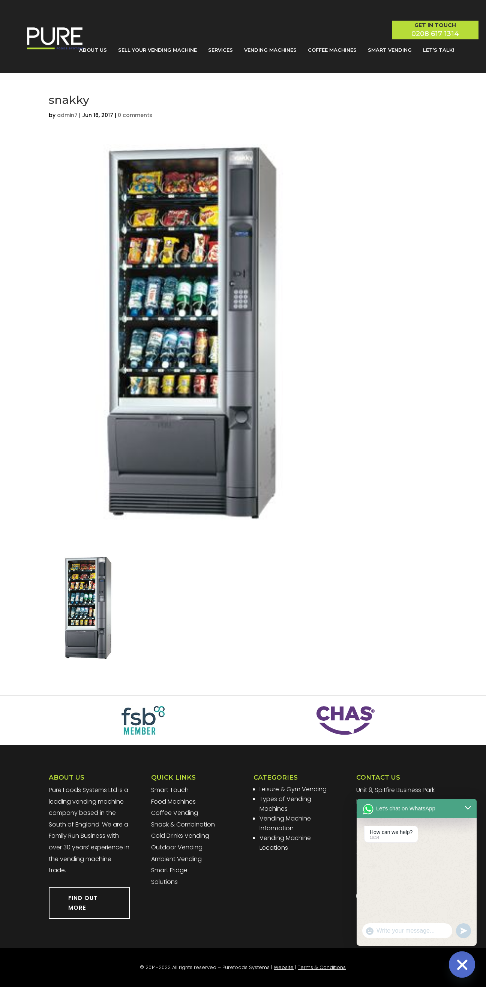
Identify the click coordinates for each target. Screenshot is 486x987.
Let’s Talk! (438, 50)
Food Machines (173, 801)
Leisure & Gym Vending (293, 789)
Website (284, 967)
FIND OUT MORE (83, 903)
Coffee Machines (332, 50)
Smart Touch (170, 790)
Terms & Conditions (322, 967)
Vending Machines (270, 50)
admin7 (67, 115)
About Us (93, 50)
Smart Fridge (169, 870)
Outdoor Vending (176, 847)
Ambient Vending (176, 859)
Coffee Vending (174, 812)
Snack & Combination (183, 824)
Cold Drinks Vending (180, 835)
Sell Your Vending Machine (157, 50)
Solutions (164, 882)
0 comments (135, 115)
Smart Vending (390, 50)
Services (220, 50)
